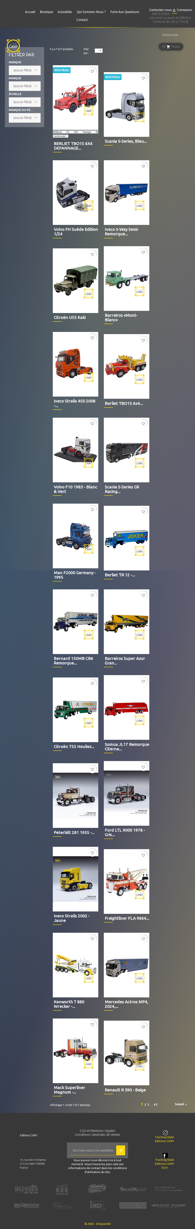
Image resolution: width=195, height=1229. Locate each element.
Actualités (65, 12)
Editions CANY (164, 1141)
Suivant (181, 1105)
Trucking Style (164, 1137)
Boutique (46, 12)
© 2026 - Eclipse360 (97, 1223)
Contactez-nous (160, 10)
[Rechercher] (169, 35)
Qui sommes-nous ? (91, 12)
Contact (82, 19)
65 (156, 1104)
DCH (165, 1167)
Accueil (30, 12)
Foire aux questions (124, 12)
